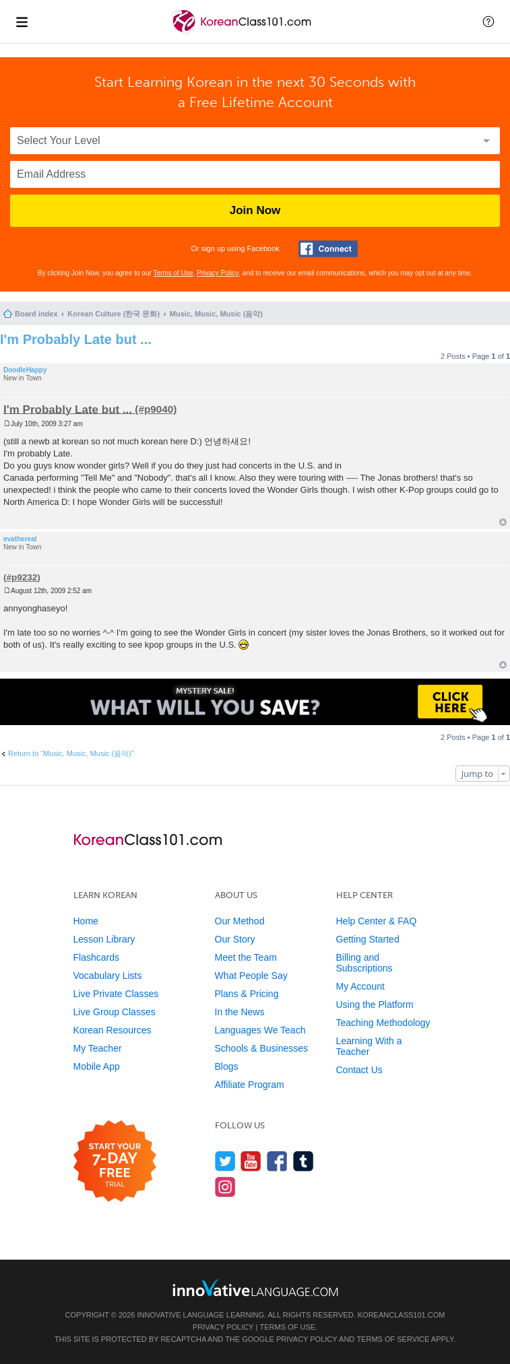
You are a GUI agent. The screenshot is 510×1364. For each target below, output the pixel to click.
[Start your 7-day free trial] (114, 1161)
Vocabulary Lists (107, 975)
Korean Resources (112, 1030)
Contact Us (359, 1069)
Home (85, 921)
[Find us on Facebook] (277, 1161)
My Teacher (97, 1048)
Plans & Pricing (247, 993)
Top (503, 522)
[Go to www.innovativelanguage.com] (255, 1287)
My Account (360, 986)
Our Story (235, 939)
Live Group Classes (114, 1012)
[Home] (243, 32)
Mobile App (96, 1066)
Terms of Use (173, 273)
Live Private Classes (116, 993)
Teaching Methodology (383, 1022)
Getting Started (368, 939)
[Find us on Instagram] (225, 1186)
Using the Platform (375, 1004)
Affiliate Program (249, 1084)
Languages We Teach (260, 1030)
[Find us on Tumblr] (303, 1161)
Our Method (240, 921)
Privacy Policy (217, 273)
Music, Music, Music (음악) (216, 314)
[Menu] (21, 21)
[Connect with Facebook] (328, 249)
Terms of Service (392, 1339)
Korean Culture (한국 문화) (113, 314)
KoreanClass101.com (401, 1315)
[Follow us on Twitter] (225, 1161)
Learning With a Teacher (369, 1046)
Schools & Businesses (262, 1048)
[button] (488, 21)
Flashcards (96, 957)
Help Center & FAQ (376, 921)
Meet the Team (246, 957)
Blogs (226, 1066)
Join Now (255, 210)
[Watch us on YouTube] (251, 1161)
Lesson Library (104, 939)
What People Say (251, 975)
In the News (240, 1012)
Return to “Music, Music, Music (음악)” (70, 753)
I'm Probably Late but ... (76, 339)
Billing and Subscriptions (364, 963)
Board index (36, 314)
